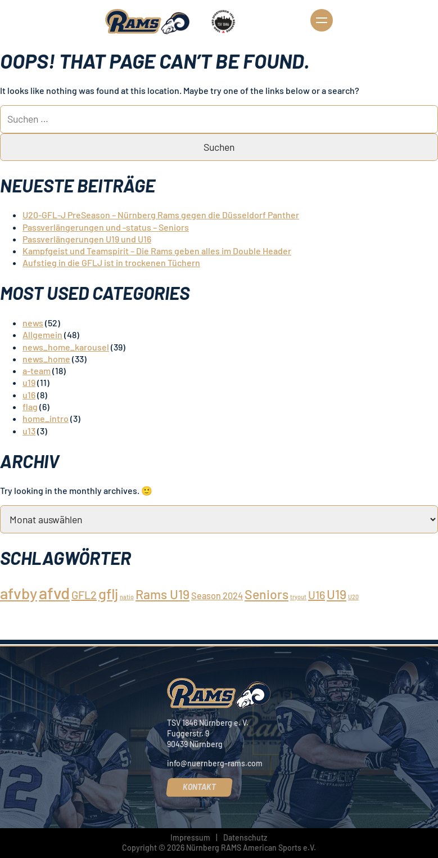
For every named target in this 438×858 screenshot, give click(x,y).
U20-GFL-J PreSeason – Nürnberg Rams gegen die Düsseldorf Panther (160, 214)
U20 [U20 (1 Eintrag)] (353, 596)
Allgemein (42, 334)
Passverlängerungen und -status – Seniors (105, 227)
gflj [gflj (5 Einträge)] (108, 593)
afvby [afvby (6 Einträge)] (18, 593)
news (32, 322)
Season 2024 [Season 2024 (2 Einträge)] (217, 595)
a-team (36, 370)
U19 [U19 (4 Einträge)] (336, 594)
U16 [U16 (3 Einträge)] (316, 594)
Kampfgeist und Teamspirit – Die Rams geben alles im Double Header (156, 250)
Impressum (190, 837)
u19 (28, 382)
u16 (28, 394)
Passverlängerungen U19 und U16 (86, 238)
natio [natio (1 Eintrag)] (127, 596)
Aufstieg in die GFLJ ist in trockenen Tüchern (111, 262)
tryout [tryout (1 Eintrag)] (298, 596)
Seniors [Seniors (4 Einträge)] (266, 594)
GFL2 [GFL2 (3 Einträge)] (84, 594)
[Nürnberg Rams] (148, 21)
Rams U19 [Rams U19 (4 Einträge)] (162, 594)
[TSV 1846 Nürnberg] (222, 21)
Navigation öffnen (321, 20)
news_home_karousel (65, 347)
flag (30, 406)
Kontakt (199, 787)
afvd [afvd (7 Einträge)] (54, 593)
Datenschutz (245, 837)
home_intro (45, 418)
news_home (46, 358)
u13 (28, 430)
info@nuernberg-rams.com (215, 763)
